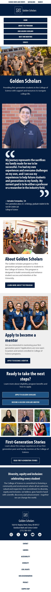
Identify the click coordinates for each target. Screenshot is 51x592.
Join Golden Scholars (25, 31)
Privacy (25, 582)
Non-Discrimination (25, 576)
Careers (25, 550)
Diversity (25, 563)
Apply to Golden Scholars (25, 394)
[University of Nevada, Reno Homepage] (25, 515)
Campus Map (25, 589)
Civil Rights (25, 569)
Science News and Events (16, 2)
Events (25, 42)
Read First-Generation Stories (25, 460)
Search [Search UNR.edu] (40, 2)
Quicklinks (31, 2)
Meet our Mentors (25, 37)
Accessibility (25, 556)
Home (25, 20)
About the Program (25, 25)
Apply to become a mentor (17, 360)
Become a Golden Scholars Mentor (25, 402)
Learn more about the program (20, 285)
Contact (25, 543)
